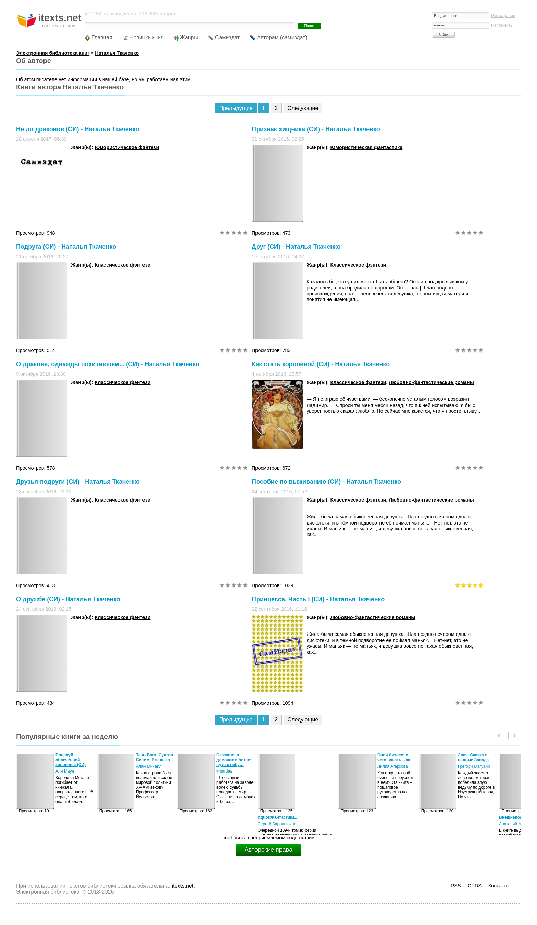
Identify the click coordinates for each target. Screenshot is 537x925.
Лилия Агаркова (392, 766)
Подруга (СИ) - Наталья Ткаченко (66, 246)
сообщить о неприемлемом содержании (269, 837)
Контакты (499, 885)
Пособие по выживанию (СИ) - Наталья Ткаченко (326, 481)
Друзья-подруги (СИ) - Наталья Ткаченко (78, 481)
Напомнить (501, 25)
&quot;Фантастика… (278, 817)
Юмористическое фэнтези (127, 147)
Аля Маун (64, 771)
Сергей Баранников (276, 824)
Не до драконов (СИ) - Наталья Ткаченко (77, 129)
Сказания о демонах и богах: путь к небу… (233, 760)
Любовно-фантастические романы (431, 382)
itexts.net (182, 886)
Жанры (189, 37)
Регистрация (503, 15)
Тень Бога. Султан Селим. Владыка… (155, 757)
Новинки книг (146, 37)
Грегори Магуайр (474, 766)
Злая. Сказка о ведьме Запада (473, 757)
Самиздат (227, 37)
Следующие (303, 108)
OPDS (474, 885)
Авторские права (268, 849)
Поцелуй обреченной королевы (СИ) (70, 760)
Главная (101, 37)
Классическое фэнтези (122, 265)
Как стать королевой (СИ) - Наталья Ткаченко (321, 364)
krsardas (224, 771)
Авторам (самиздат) (282, 37)
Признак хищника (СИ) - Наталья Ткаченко (316, 129)
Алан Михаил (149, 766)
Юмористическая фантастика (366, 147)
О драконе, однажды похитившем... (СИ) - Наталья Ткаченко (107, 364)
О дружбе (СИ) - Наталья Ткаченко (68, 599)
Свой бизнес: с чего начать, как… (395, 757)
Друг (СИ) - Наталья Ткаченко (296, 246)
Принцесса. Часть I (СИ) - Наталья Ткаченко (318, 599)
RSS (456, 885)
